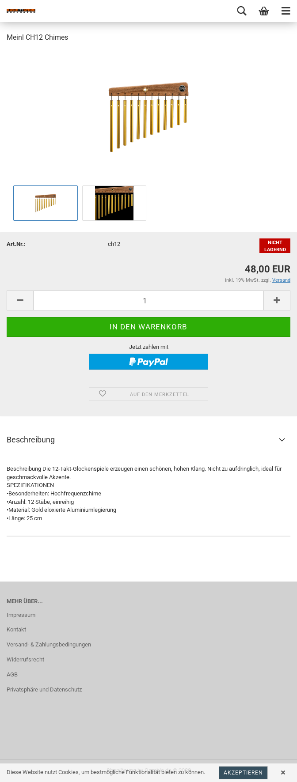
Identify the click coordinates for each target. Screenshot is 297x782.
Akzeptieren (243, 773)
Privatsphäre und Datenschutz (44, 689)
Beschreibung (31, 439)
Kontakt (16, 629)
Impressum (21, 615)
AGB (12, 674)
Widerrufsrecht (25, 659)
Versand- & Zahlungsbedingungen (49, 644)
